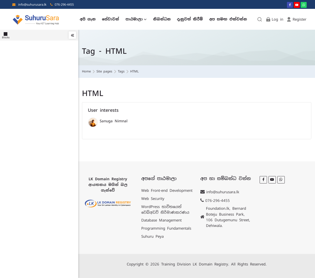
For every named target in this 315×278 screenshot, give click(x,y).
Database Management (161, 220)
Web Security (152, 198)
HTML (134, 71)
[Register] (296, 19)
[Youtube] (297, 5)
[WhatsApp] (304, 5)
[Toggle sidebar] (72, 35)
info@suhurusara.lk (32, 4)
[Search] (259, 19)
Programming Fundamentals (166, 228)
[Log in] (274, 19)
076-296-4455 (64, 4)
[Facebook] (290, 5)
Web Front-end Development (166, 190)
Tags (121, 71)
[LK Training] (36, 19)
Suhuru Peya (152, 236)
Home (86, 71)
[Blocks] (7, 35)
